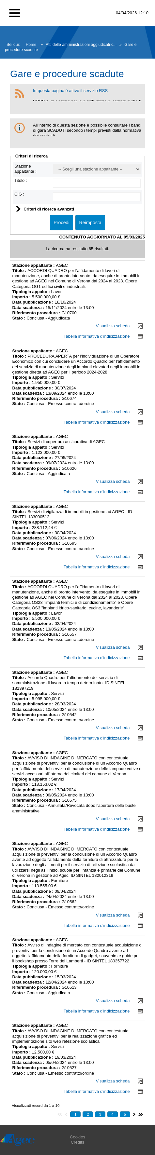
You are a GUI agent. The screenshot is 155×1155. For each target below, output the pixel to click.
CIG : (19, 194)
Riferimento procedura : (36, 312)
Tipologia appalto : (31, 291)
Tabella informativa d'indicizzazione (97, 336)
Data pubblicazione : (33, 302)
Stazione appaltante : (25, 169)
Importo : (22, 296)
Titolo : (20, 180)
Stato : (19, 318)
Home (31, 44)
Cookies (77, 1137)
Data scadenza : (29, 307)
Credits (77, 1142)
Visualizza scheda (113, 325)
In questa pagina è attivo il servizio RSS (70, 90)
